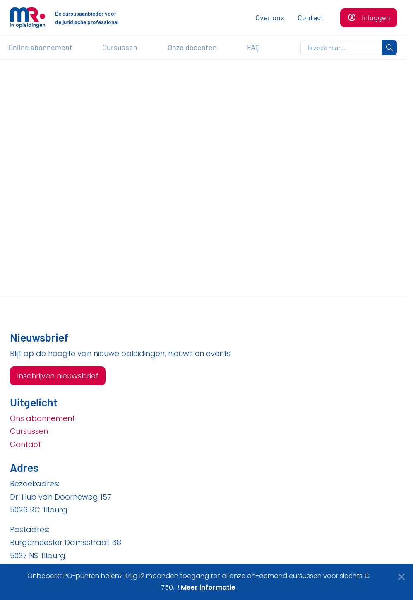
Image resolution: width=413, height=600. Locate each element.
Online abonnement (40, 47)
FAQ (253, 47)
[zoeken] (341, 47)
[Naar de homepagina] (27, 17)
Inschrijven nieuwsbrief (57, 376)
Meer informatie (208, 587)
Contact (311, 17)
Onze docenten (192, 47)
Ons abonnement (42, 418)
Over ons (269, 17)
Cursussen (119, 47)
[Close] (401, 577)
